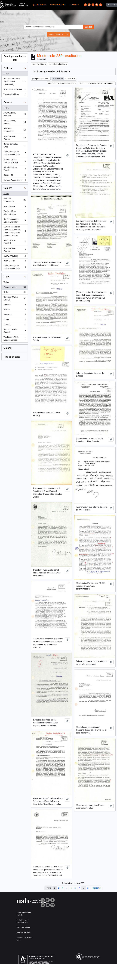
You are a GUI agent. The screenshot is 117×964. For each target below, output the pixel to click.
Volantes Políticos (14, 95)
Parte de (8, 68)
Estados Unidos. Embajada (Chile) (14, 161)
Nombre (7, 188)
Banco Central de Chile (14, 145)
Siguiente (96, 888)
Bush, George (14, 207)
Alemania (14, 305)
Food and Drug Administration (14, 212)
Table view (70, 79)
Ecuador (14, 325)
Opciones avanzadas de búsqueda (51, 71)
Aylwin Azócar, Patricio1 (14, 114)
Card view (58, 79)
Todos (6, 74)
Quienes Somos (39, 5)
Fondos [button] (73, 5)
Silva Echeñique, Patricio (14, 168)
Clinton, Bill (14, 176)
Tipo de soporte (11, 356)
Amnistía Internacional (14, 129)
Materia (7, 348)
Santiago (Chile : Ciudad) (14, 298)
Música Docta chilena (14, 90)
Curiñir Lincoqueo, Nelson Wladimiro (14, 220)
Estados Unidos (14, 288)
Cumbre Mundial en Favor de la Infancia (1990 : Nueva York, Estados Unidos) (14, 231)
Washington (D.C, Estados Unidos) (14, 338)
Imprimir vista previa (40, 79)
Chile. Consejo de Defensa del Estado (14, 153)
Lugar (6, 276)
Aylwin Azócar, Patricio (14, 249)
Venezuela (14, 315)
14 (88, 888)
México (14, 310)
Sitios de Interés (58, 5)
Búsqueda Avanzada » (58, 34)
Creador (7, 102)
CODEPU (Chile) (14, 256)
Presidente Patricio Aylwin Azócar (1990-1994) (14, 81)
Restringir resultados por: (15, 58)
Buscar (88, 27)
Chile (14, 293)
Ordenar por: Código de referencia (61, 83)
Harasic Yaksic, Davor (14, 180)
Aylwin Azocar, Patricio (14, 122)
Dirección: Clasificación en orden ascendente (96, 83)
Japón (14, 320)
